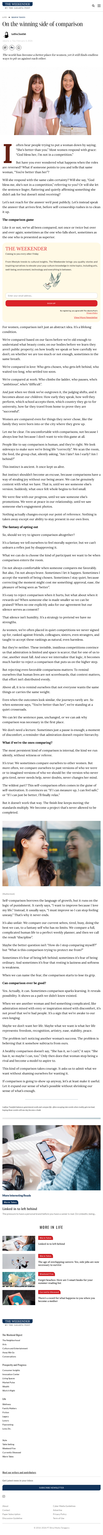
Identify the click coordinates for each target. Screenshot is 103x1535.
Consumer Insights (11, 1370)
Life (4, 17)
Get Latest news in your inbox (17, 1480)
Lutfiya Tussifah (18, 34)
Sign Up (51, 303)
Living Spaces (8, 1378)
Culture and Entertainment (15, 1348)
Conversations (9, 1356)
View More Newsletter (86, 317)
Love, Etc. (6, 1428)
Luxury (5, 1420)
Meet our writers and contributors (19, 1472)
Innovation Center (10, 1374)
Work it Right (8, 1390)
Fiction (5, 1412)
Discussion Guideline (12, 1518)
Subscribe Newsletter (51, 1487)
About (5, 1506)
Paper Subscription (11, 1514)
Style (4, 1440)
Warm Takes (18, 17)
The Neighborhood (11, 1340)
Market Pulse (8, 1382)
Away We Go (8, 1352)
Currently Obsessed (11, 1452)
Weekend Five (9, 1448)
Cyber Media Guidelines (64, 1506)
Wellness (6, 1404)
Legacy (5, 1416)
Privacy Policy (92, 313)
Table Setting (8, 1444)
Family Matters (9, 1408)
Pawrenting (7, 1424)
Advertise (57, 1510)
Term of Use (58, 1518)
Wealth (5, 1386)
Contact (6, 1510)
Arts (4, 1344)
